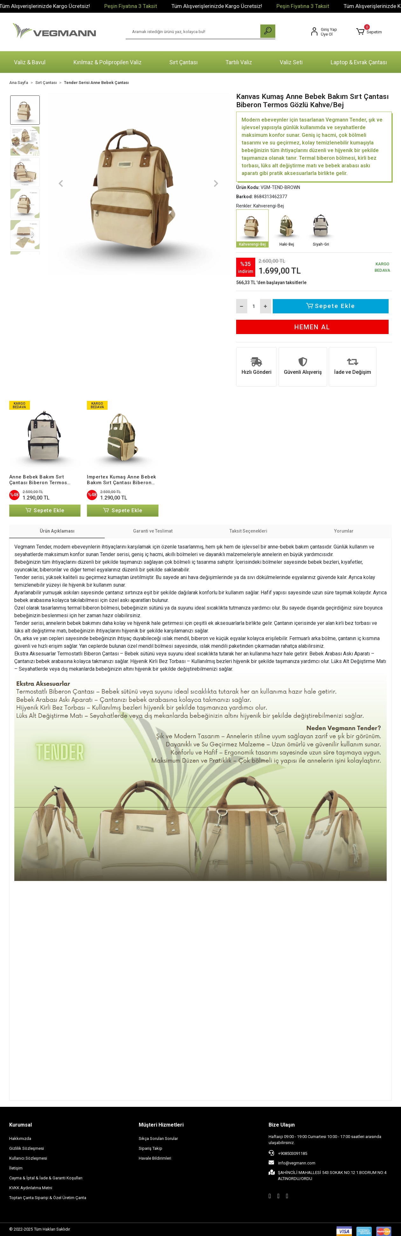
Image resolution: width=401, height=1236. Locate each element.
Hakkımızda (20, 1138)
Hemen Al (312, 327)
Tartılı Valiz (239, 62)
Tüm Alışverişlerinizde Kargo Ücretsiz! (84, 6)
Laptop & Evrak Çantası (359, 62)
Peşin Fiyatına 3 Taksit (170, 6)
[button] (369, 31)
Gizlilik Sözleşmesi (26, 1148)
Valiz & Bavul (30, 62)
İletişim (16, 1168)
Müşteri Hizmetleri (161, 1125)
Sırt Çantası (183, 62)
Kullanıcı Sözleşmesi (28, 1158)
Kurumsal (20, 1125)
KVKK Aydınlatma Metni (30, 1188)
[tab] (57, 532)
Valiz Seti (291, 62)
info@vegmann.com (292, 1163)
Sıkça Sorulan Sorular (158, 1138)
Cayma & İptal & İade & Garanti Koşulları (45, 1178)
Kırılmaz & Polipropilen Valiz (108, 62)
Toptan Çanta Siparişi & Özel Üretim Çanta (47, 1198)
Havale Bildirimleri (155, 1158)
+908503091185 (288, 1153)
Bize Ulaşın (282, 1125)
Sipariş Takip (150, 1148)
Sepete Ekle (331, 306)
